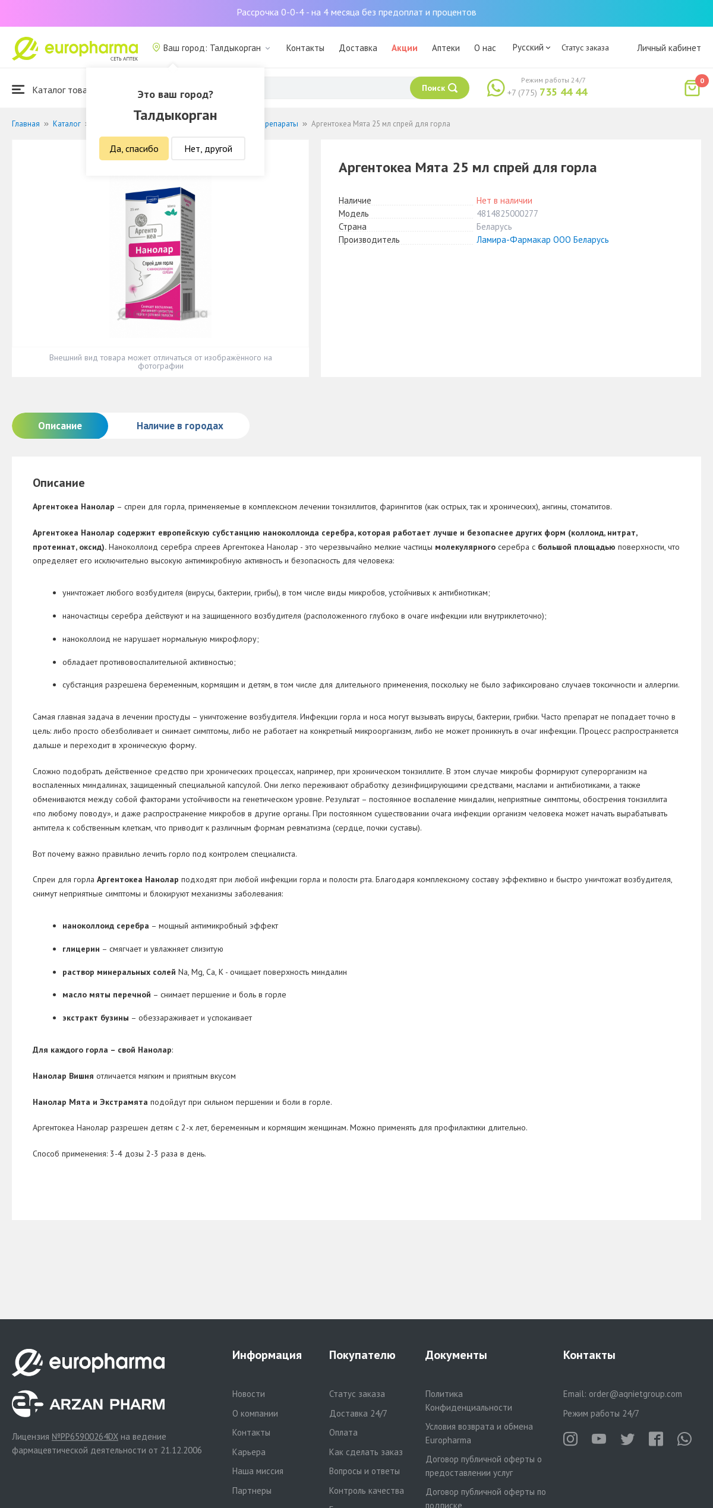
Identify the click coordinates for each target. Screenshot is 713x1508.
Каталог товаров (57, 89)
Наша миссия (257, 1471)
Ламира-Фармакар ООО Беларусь (543, 239)
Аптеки (446, 47)
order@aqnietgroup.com (635, 1393)
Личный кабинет (669, 47)
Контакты (305, 47)
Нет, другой (208, 148)
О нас (485, 47)
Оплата (343, 1432)
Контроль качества (366, 1490)
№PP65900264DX (85, 1436)
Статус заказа (585, 47)
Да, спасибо (134, 148)
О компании (255, 1413)
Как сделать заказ (366, 1452)
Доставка (358, 47)
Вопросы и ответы (364, 1471)
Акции (405, 47)
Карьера (249, 1452)
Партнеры (252, 1490)
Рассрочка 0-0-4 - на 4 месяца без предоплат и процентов (356, 12)
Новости (248, 1393)
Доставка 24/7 (358, 1413)
